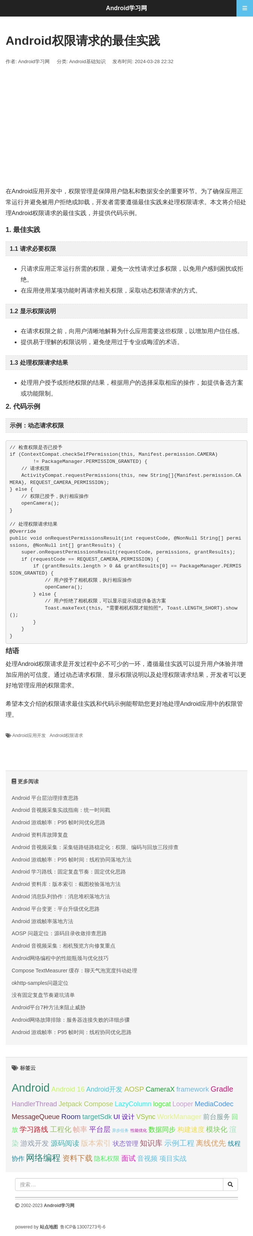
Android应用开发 (29, 735)
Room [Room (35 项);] (70, 1117)
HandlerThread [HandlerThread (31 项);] (34, 1104)
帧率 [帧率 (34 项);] (80, 1129)
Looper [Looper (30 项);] (183, 1104)
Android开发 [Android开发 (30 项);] (104, 1089)
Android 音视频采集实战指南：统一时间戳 (61, 810)
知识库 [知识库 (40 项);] (151, 1143)
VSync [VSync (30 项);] (145, 1117)
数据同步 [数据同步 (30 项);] (162, 1129)
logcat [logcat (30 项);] (162, 1104)
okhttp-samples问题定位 (40, 983)
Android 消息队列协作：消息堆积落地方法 (61, 896)
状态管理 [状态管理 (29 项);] (125, 1143)
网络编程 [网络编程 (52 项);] (43, 1158)
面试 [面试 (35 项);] (128, 1158)
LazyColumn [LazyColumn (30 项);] (133, 1104)
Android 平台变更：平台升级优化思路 (56, 909)
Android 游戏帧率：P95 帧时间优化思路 (58, 822)
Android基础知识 (87, 61)
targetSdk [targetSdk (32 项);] (97, 1117)
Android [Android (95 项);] (31, 1087)
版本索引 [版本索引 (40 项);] (96, 1143)
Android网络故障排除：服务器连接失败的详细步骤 (71, 1020)
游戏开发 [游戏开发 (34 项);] (34, 1143)
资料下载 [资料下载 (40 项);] (77, 1158)
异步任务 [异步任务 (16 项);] (120, 1130)
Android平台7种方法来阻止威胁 (48, 1007)
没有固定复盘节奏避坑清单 (43, 995)
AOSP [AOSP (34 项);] (134, 1089)
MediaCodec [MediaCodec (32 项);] (214, 1104)
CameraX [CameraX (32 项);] (159, 1089)
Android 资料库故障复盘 (40, 835)
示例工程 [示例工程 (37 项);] (179, 1143)
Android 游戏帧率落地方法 (42, 921)
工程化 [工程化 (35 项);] (60, 1129)
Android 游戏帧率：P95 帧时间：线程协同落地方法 (72, 860)
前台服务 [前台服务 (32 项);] (216, 1117)
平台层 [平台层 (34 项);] (100, 1129)
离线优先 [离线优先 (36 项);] (211, 1143)
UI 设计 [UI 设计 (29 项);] (124, 1117)
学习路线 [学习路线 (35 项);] (34, 1129)
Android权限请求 (66, 735)
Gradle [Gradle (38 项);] (222, 1089)
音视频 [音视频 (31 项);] (147, 1158)
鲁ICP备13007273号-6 (82, 1227)
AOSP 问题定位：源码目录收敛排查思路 (59, 933)
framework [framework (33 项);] (192, 1089)
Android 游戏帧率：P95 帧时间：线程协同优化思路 (72, 1032)
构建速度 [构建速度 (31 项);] (191, 1129)
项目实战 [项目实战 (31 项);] (172, 1158)
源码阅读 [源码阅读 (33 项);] (65, 1143)
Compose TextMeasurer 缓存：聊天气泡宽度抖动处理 (74, 971)
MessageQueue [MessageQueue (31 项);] (36, 1117)
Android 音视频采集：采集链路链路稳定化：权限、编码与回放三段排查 (95, 847)
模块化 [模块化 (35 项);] (216, 1129)
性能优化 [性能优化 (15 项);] (138, 1130)
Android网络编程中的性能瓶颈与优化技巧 (60, 958)
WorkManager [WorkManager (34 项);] (179, 1117)
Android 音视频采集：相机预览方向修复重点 (63, 946)
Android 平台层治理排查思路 (45, 798)
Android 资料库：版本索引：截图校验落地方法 (66, 884)
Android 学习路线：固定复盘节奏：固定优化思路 (69, 872)
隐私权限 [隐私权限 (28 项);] (107, 1158)
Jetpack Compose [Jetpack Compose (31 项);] (86, 1104)
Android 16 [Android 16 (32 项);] (68, 1089)
